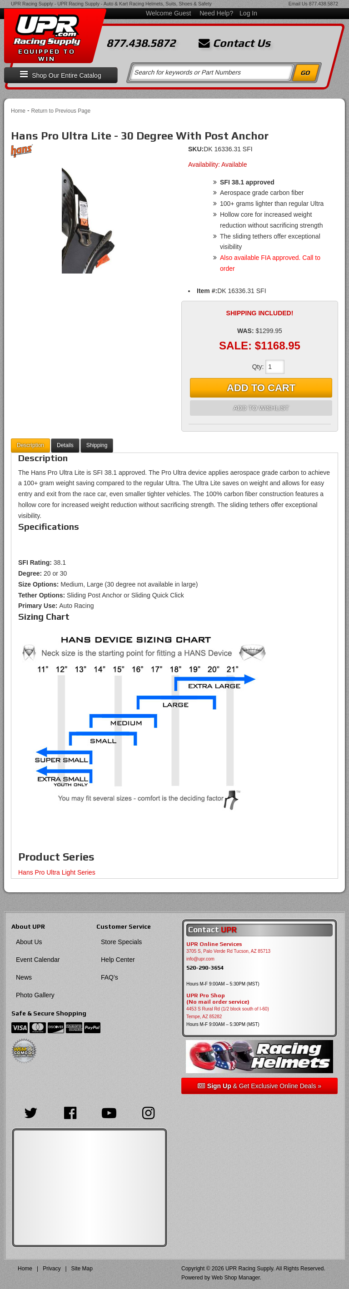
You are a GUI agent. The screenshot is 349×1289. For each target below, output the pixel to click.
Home (18, 111)
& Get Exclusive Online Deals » (259, 1086)
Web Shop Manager (236, 1277)
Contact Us (234, 43)
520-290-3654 (205, 967)
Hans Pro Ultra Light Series (56, 872)
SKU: (196, 149)
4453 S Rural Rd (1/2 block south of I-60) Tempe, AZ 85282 (227, 1012)
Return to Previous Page (60, 111)
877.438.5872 (323, 3)
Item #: (207, 290)
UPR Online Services (214, 944)
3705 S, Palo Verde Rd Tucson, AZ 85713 (228, 951)
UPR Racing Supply (32, 3)
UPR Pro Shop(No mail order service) (217, 998)
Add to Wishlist (261, 408)
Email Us (298, 3)
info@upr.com (200, 958)
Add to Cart (261, 387)
